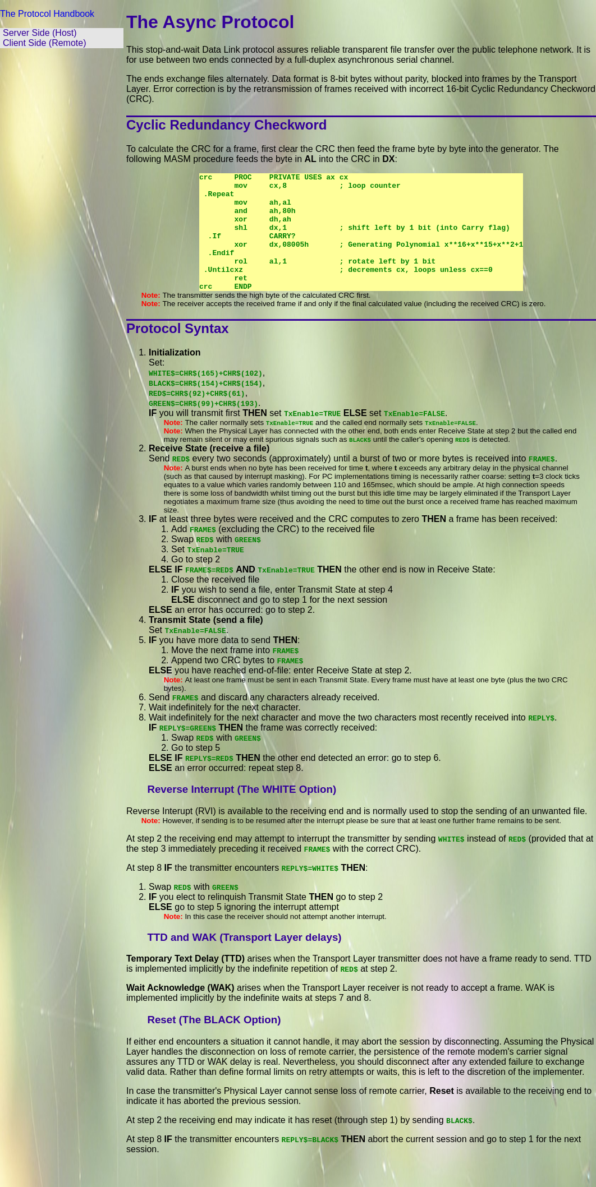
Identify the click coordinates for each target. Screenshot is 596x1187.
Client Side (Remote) (44, 43)
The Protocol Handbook (47, 14)
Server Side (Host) (40, 33)
